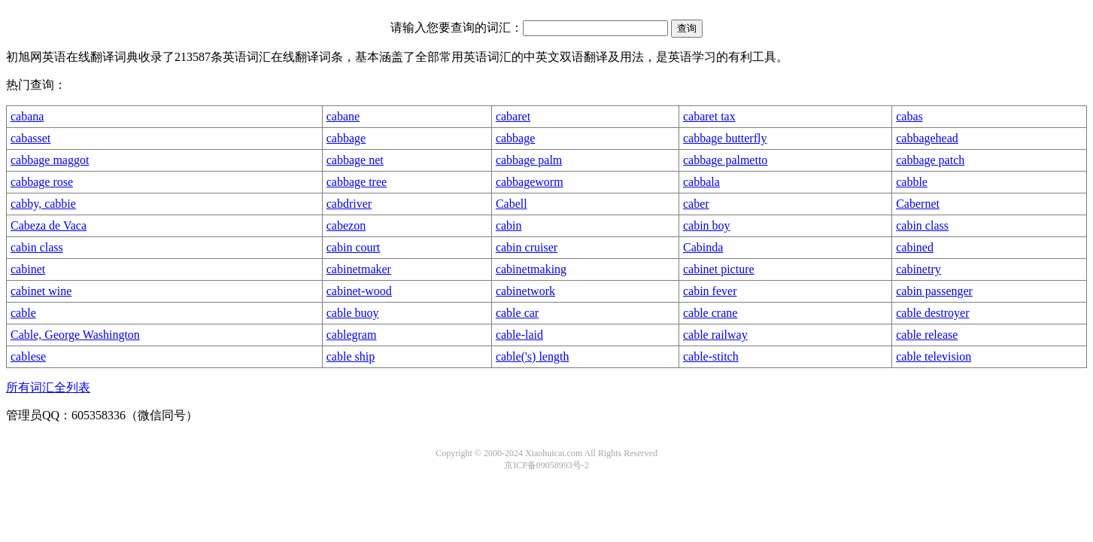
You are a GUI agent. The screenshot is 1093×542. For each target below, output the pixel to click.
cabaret (513, 116)
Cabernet (918, 203)
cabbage (346, 138)
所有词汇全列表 (48, 387)
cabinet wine (41, 291)
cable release (927, 334)
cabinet (28, 269)
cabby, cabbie (43, 203)
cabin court (353, 247)
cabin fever (710, 291)
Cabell (511, 203)
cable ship (350, 356)
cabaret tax (709, 116)
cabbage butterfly (725, 138)
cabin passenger (934, 291)
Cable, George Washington (75, 334)
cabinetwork (525, 291)
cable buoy (352, 312)
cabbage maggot (50, 160)
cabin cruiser (526, 247)
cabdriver (349, 203)
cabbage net (355, 160)
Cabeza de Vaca (49, 225)
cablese (28, 356)
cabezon (346, 225)
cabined (915, 247)
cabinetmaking (531, 269)
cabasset (30, 138)
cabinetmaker (358, 269)
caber (696, 203)
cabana (27, 116)
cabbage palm (529, 160)
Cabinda (703, 247)
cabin (509, 225)
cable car (517, 312)
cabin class (922, 225)
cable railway (715, 334)
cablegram (351, 334)
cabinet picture (718, 269)
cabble (912, 181)
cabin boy (706, 225)
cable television (933, 356)
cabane (343, 116)
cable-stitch (711, 356)
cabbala (701, 181)
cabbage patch (930, 160)
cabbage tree (356, 181)
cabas (909, 116)
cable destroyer (932, 312)
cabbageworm (529, 181)
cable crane (710, 312)
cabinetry (918, 269)
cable (23, 312)
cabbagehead (927, 138)
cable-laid (519, 334)
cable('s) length (532, 356)
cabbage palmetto (725, 160)
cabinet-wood (359, 291)
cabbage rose (42, 181)
